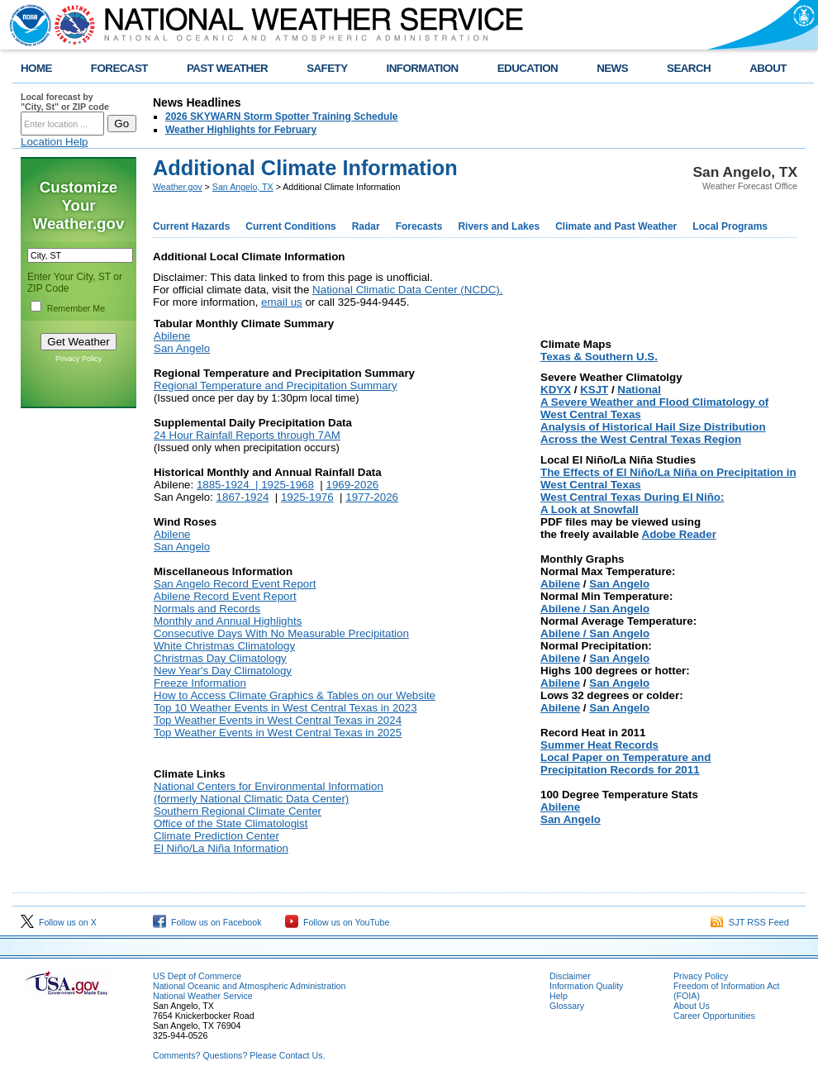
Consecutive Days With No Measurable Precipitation (281, 633)
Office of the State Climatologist (230, 823)
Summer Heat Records (599, 745)
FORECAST (119, 68)
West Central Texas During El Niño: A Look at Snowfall (632, 503)
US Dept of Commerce (197, 976)
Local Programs (730, 226)
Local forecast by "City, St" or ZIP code (65, 102)
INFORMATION (423, 68)
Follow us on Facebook (207, 922)
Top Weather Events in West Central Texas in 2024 (278, 720)
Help (558, 996)
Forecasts (419, 226)
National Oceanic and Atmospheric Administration (249, 986)
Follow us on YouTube (337, 922)
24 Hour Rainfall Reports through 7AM (247, 435)
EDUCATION (527, 68)
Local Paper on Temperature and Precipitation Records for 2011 (625, 763)
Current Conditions (290, 226)
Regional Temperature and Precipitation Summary (275, 385)
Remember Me (76, 308)
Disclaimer (570, 976)
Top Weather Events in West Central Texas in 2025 (278, 732)
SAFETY (327, 68)
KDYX (555, 389)
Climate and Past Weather (616, 226)
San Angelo (182, 348)
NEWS (612, 68)
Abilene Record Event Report (225, 596)
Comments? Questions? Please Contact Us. (239, 1055)
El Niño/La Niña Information (221, 848)
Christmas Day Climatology (220, 658)
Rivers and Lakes (499, 226)
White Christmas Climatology (224, 646)
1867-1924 (242, 497)
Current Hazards (191, 226)
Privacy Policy (78, 359)
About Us (691, 1006)
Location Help (54, 142)
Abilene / (564, 608)
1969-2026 (352, 484)
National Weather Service (203, 996)
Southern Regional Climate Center (237, 811)
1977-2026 (371, 497)
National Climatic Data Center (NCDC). (407, 289)
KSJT (594, 389)
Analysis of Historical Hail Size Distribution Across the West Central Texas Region (653, 433)
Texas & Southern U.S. (599, 356)
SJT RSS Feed (750, 922)
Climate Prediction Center (216, 836)
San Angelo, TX (242, 187)
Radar (366, 226)
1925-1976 (307, 497)
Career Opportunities (714, 1016)
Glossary (566, 1006)
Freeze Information (200, 683)
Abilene (172, 336)
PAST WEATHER (227, 68)
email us (281, 302)
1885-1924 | (229, 484)
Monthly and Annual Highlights (228, 621)
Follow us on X (59, 922)
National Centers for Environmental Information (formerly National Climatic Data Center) (268, 792)
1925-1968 (287, 484)
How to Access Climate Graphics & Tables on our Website (294, 695)
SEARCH (689, 68)
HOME (36, 68)
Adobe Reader (679, 534)
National (639, 389)
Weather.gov (177, 187)
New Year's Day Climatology (223, 670)
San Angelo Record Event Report (235, 584)
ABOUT (768, 68)
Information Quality (586, 986)
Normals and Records (207, 608)
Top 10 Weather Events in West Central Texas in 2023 (285, 708)
